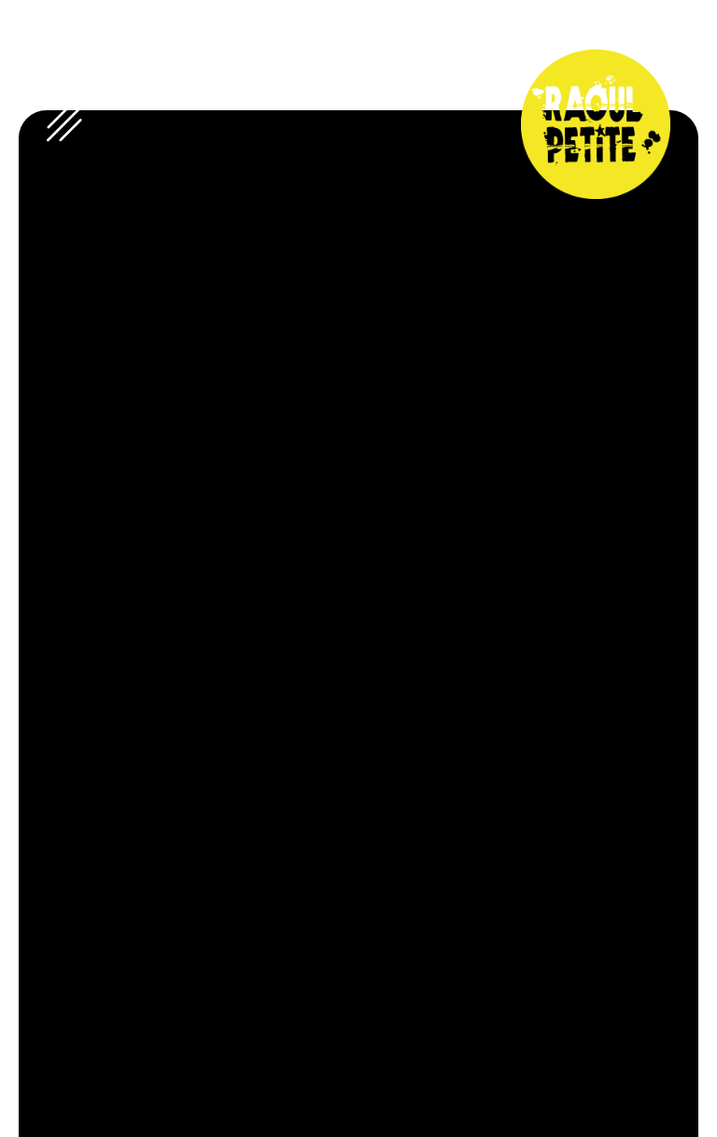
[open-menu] (65, 124)
